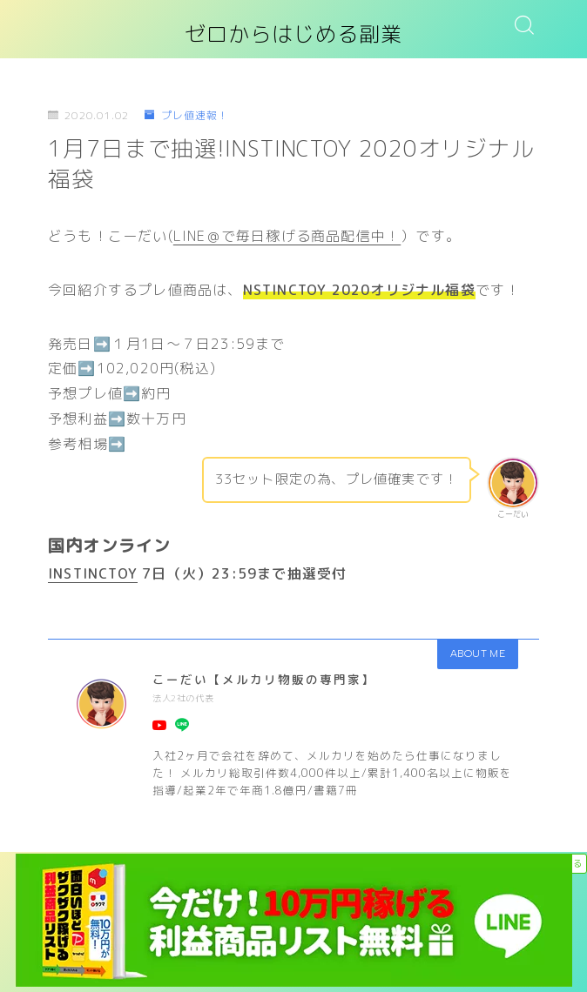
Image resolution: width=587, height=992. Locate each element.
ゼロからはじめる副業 (293, 34)
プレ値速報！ (186, 115)
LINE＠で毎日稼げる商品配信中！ (287, 235)
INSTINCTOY (93, 573)
